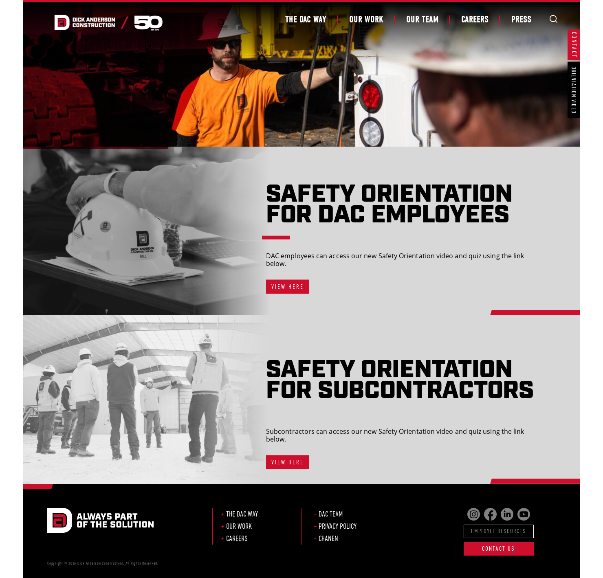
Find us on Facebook (490, 514)
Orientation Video (573, 90)
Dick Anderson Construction (108, 22)
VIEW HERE (287, 286)
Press (521, 19)
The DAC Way (305, 19)
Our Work (366, 19)
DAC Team (331, 514)
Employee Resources (498, 530)
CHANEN (328, 538)
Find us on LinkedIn (507, 514)
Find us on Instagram (473, 514)
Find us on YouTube (523, 514)
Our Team (422, 19)
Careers (475, 19)
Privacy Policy (338, 526)
